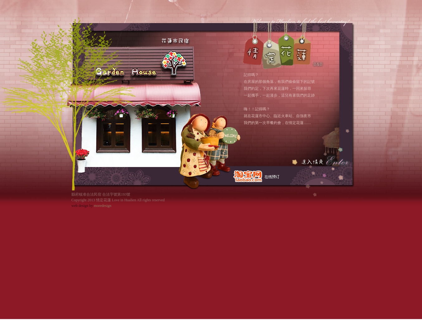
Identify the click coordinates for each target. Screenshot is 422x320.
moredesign (102, 205)
